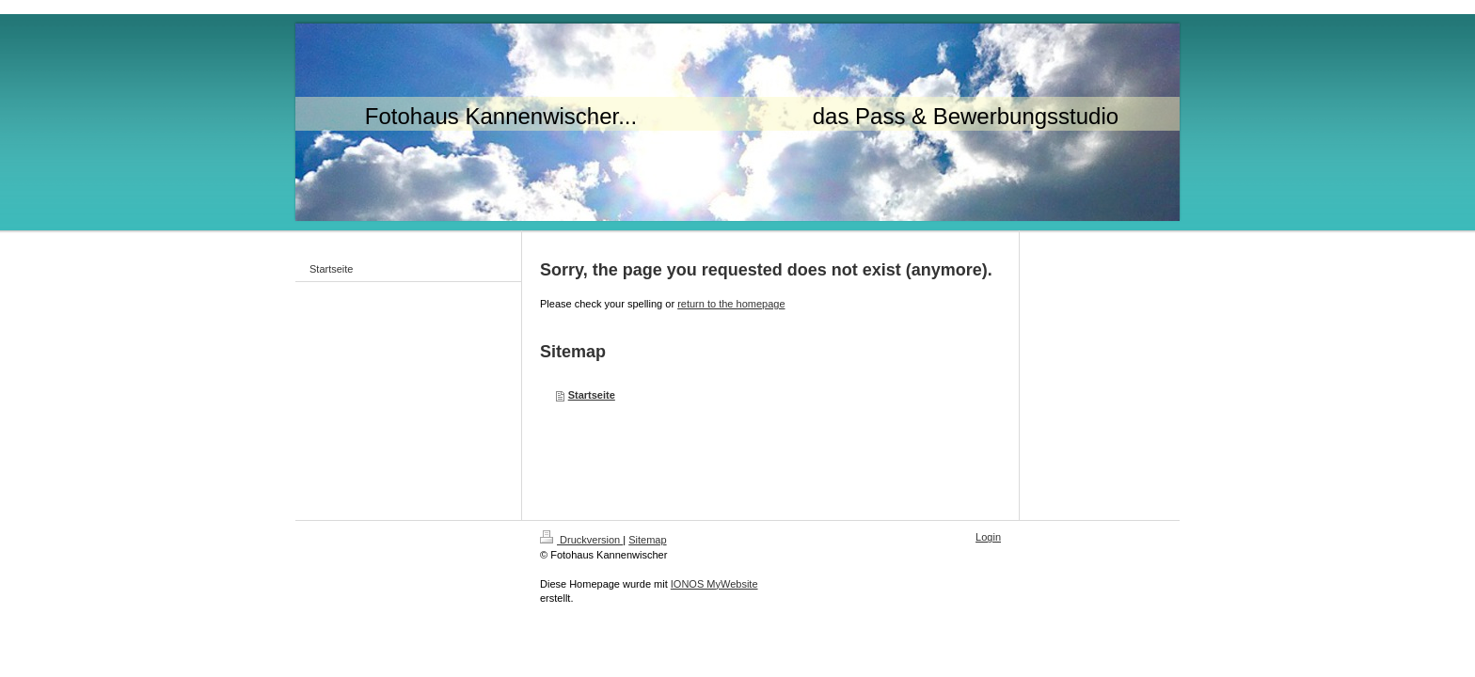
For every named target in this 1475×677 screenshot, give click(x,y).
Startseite (591, 395)
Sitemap (647, 539)
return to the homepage (731, 303)
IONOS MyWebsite (714, 584)
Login (988, 537)
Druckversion (581, 539)
